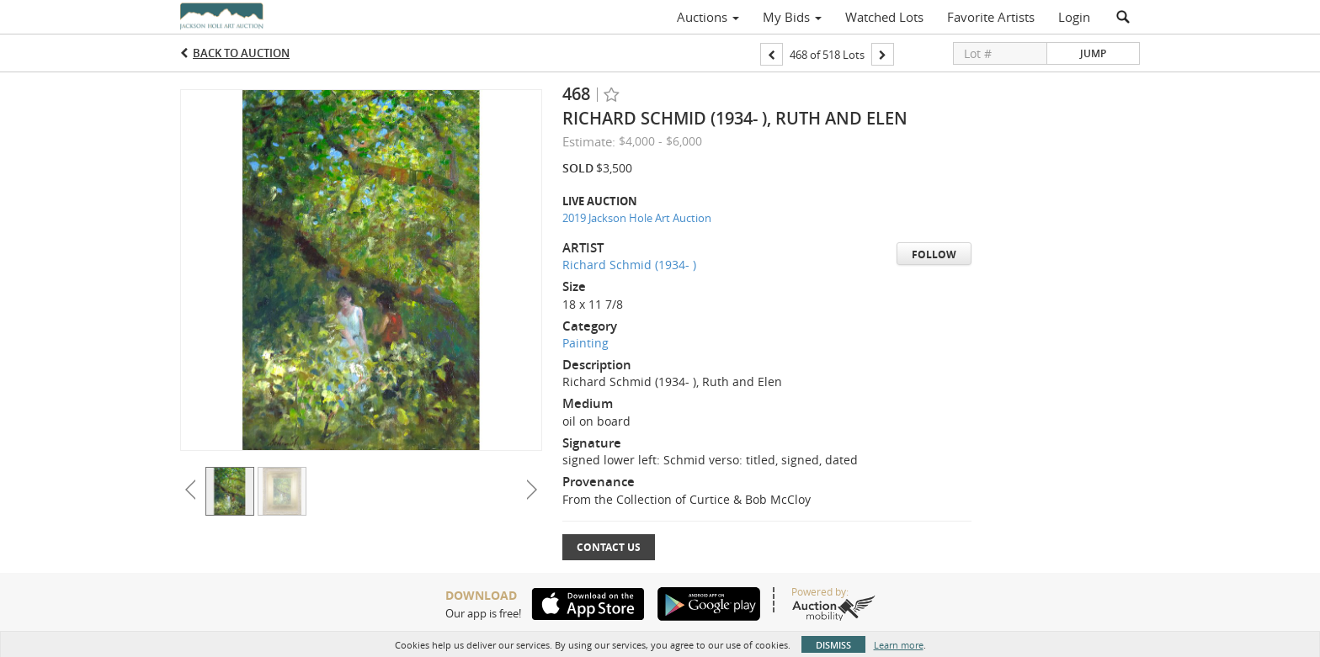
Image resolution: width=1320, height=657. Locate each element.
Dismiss (833, 644)
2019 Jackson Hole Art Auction (636, 217)
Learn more (898, 644)
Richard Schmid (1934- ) (629, 265)
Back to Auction (241, 53)
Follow (934, 254)
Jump (1093, 53)
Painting (585, 343)
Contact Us (609, 547)
